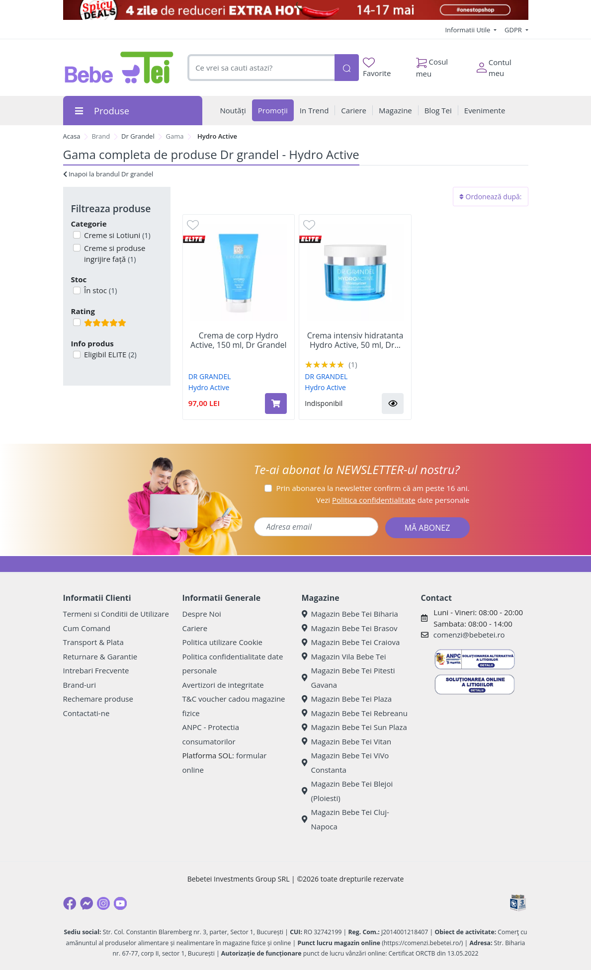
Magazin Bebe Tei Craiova (351, 642)
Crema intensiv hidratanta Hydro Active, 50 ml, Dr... (355, 340)
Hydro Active (209, 387)
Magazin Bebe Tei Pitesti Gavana (348, 677)
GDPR (514, 29)
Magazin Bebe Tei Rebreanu (355, 713)
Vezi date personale (393, 500)
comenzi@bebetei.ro (469, 635)
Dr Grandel (138, 136)
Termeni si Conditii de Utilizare (116, 614)
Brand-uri (79, 685)
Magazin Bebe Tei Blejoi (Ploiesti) (347, 791)
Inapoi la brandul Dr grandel (108, 173)
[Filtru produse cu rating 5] (77, 322)
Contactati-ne (86, 713)
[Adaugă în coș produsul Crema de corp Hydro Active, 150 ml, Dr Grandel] (276, 403)
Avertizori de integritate (223, 685)
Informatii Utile (468, 29)
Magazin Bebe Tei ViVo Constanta (345, 762)
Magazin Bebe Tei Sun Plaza (354, 727)
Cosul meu (432, 65)
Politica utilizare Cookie (222, 642)
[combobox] (260, 67)
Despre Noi (201, 614)
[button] (393, 403)
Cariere (195, 628)
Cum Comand (87, 628)
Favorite (377, 68)
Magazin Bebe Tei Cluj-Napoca (345, 819)
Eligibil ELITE (109, 354)
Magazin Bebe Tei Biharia (350, 614)
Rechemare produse (98, 699)
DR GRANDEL (209, 376)
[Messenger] (86, 903)
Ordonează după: (490, 196)
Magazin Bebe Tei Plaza (347, 699)
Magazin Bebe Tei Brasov (350, 628)
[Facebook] (69, 903)
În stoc (99, 290)
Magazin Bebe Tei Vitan (347, 741)
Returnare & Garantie (100, 656)
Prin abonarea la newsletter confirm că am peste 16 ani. (372, 488)
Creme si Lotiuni (116, 235)
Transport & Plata (93, 642)
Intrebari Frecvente (96, 670)
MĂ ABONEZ (427, 527)
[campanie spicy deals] (295, 10)
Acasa (72, 136)
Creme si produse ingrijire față (113, 253)
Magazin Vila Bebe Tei (344, 656)
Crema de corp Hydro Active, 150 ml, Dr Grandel (238, 340)
